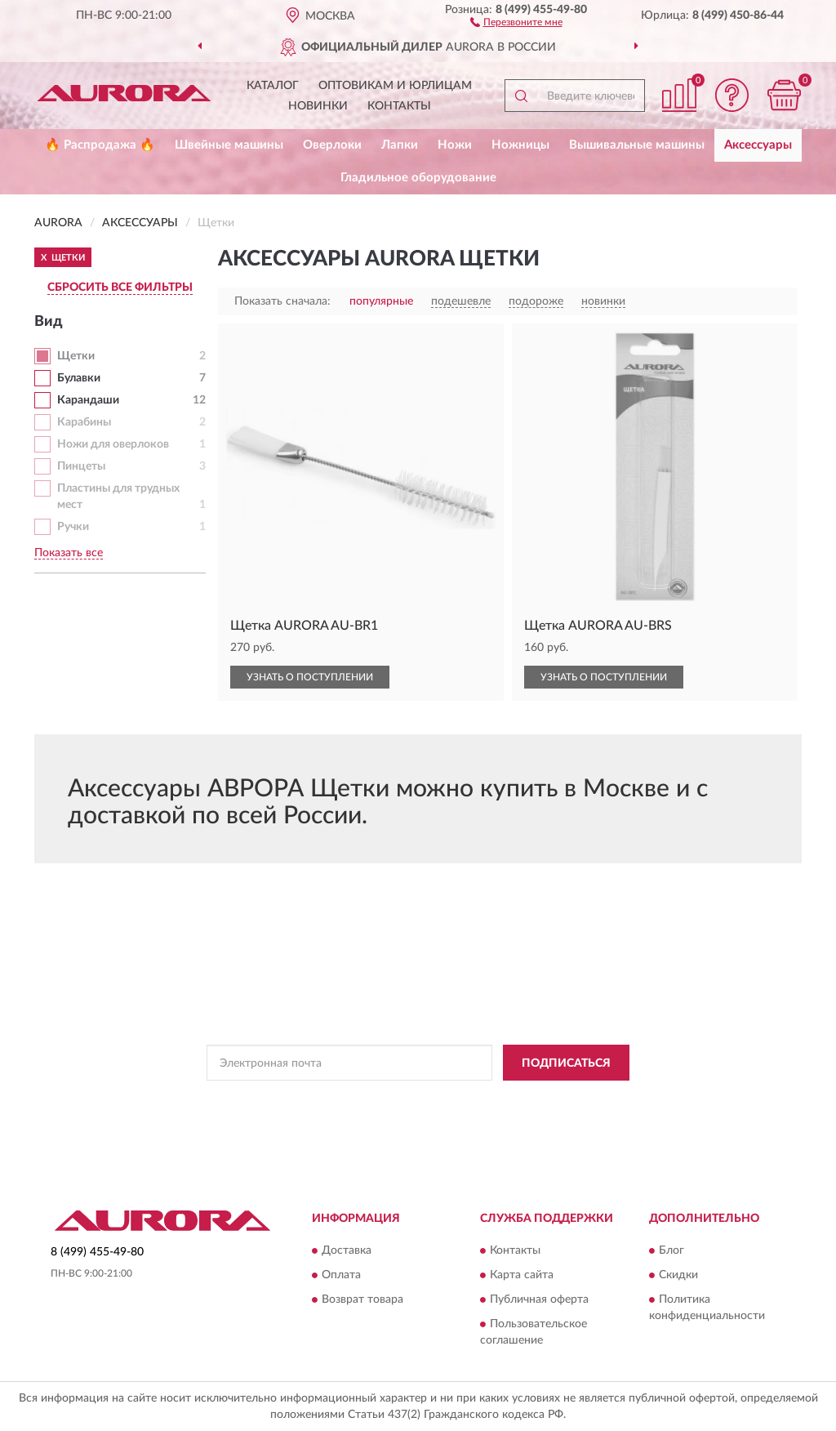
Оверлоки (332, 145)
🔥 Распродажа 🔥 (100, 145)
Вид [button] (48, 321)
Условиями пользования (559, 1099)
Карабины (84, 422)
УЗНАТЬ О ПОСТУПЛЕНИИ (310, 677)
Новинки (318, 106)
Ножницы (520, 145)
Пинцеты (81, 466)
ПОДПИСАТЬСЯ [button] (566, 1063)
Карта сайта (522, 1275)
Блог (671, 1250)
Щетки (76, 356)
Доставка (346, 1250)
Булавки (78, 378)
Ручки (73, 527)
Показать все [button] (68, 553)
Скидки (678, 1275)
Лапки (399, 145)
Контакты (399, 106)
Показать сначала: (282, 301)
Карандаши (88, 400)
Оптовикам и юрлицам (395, 85)
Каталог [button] (273, 85)
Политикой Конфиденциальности (415, 1099)
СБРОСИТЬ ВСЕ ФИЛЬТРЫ (120, 287)
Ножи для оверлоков (113, 444)
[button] (516, 21)
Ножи (455, 145)
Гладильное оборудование (418, 178)
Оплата (341, 1275)
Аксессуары (758, 145)
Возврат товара (362, 1299)
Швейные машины (229, 145)
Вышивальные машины (637, 145)
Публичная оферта (539, 1299)
